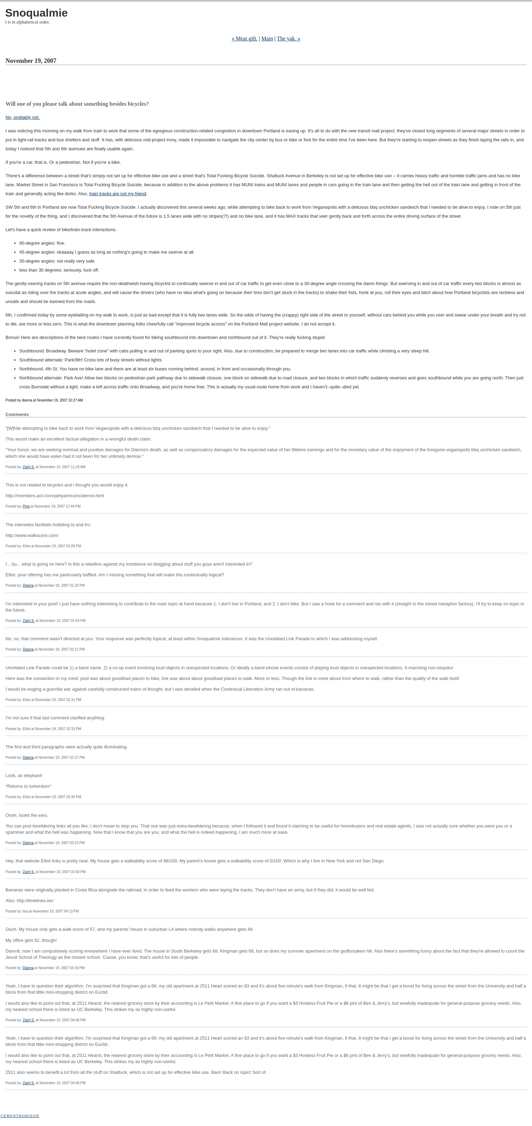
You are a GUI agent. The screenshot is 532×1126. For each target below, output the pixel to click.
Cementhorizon (20, 1116)
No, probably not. (23, 117)
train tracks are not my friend (117, 193)
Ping (26, 506)
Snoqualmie (36, 13)
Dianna (28, 585)
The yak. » (288, 38)
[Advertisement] (131, 84)
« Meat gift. (245, 38)
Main (267, 38)
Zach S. (29, 467)
